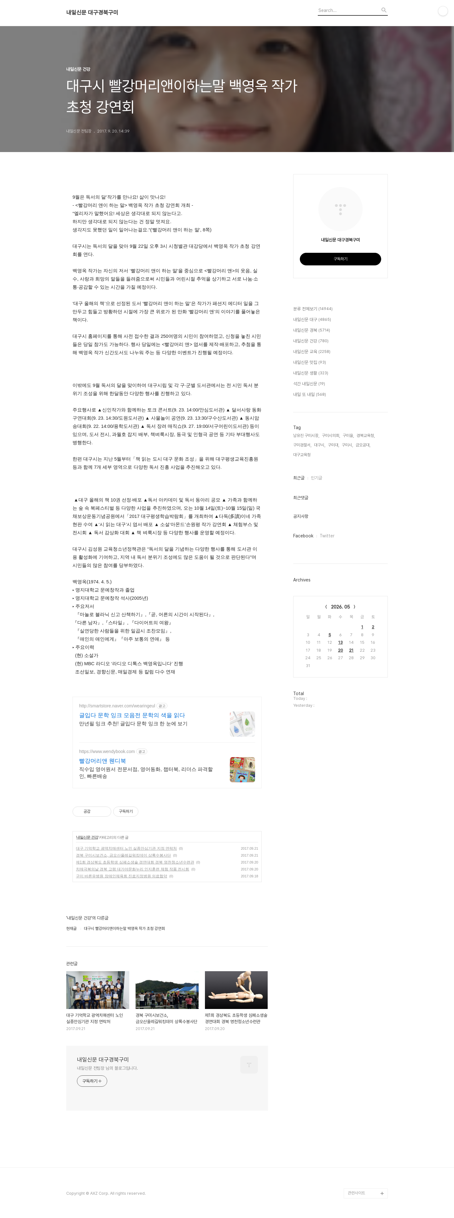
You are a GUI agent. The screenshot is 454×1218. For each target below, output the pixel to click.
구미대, (333, 445)
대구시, (319, 445)
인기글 (316, 477)
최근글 (299, 477)
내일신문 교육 (311, 352)
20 (340, 650)
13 (340, 642)
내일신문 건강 (87, 837)
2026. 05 (340, 607)
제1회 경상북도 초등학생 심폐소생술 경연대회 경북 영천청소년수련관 (135, 862)
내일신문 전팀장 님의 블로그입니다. (107, 1068)
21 (351, 650)
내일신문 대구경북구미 (92, 12)
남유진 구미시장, (306, 435)
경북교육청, (366, 435)
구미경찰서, (302, 445)
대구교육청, (302, 454)
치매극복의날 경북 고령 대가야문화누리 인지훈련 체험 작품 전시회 (132, 869)
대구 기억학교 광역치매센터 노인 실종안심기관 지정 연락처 (126, 848)
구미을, (348, 435)
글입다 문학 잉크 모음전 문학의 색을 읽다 (132, 715)
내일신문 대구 (312, 320)
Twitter (327, 535)
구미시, (347, 445)
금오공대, (363, 445)
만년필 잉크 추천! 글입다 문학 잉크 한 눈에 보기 (133, 723)
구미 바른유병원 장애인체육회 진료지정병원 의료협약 (121, 876)
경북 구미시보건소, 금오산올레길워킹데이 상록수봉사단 (123, 855)
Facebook (303, 535)
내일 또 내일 (309, 395)
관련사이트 (356, 1193)
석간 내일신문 (309, 384)
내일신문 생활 (310, 373)
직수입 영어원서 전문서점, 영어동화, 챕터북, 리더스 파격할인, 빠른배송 (146, 773)
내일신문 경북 (311, 330)
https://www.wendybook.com (107, 751)
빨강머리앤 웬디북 (102, 761)
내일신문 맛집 (309, 363)
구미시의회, (331, 435)
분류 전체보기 (313, 309)
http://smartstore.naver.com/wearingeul (117, 705)
